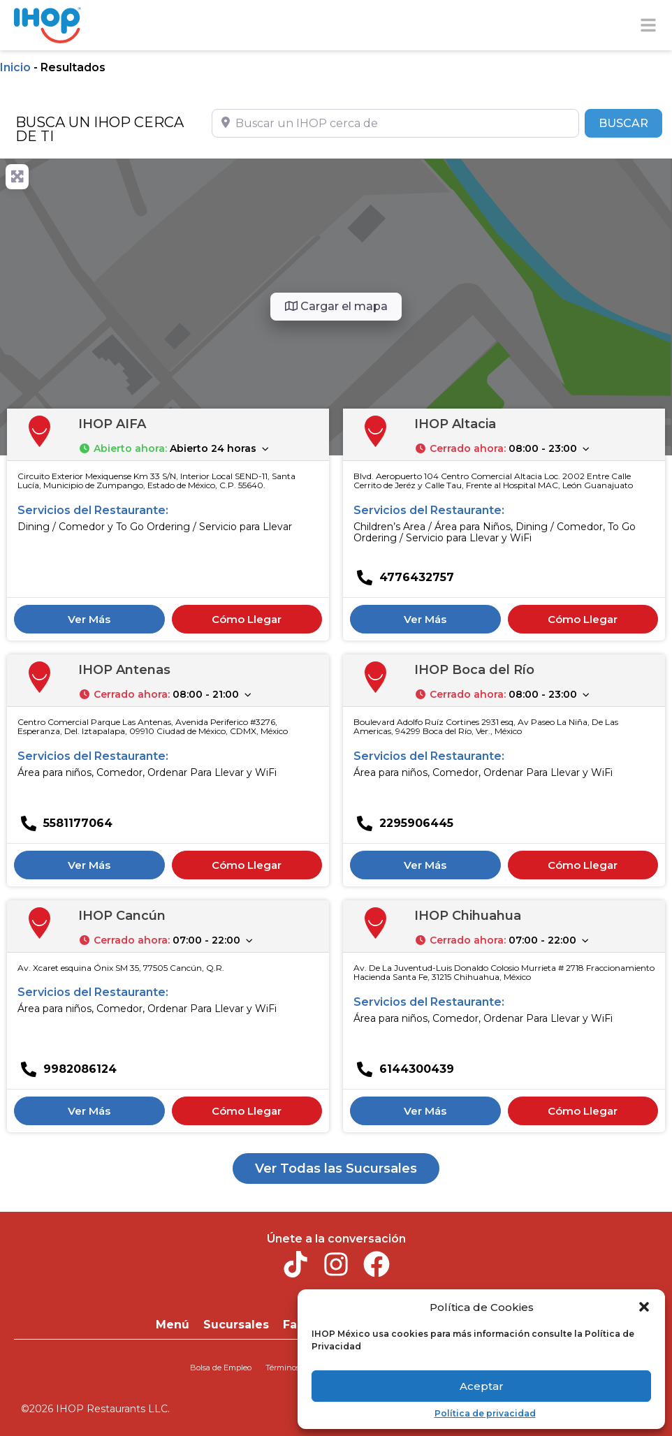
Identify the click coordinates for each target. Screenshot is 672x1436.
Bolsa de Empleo (220, 1367)
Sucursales (236, 1324)
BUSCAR (630, 122)
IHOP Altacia (455, 424)
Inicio (15, 67)
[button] (644, 1307)
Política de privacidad (485, 1414)
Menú (172, 1324)
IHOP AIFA (112, 424)
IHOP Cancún (122, 915)
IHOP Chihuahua (467, 915)
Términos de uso (295, 1367)
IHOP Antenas (124, 669)
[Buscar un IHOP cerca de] (395, 123)
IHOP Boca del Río (474, 669)
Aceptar (482, 1386)
